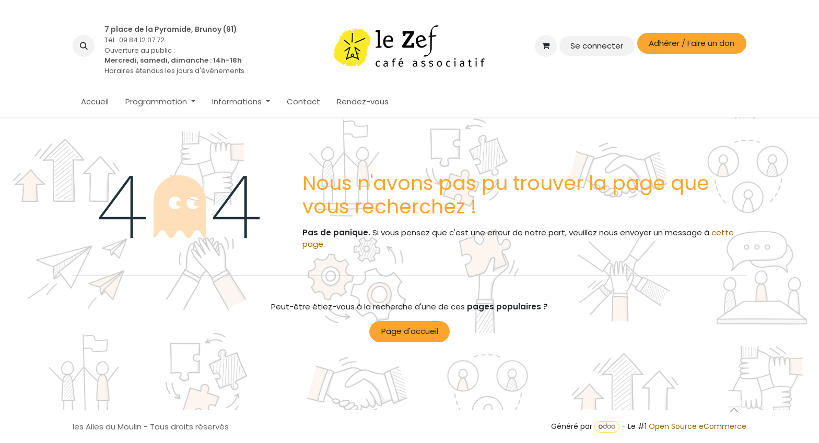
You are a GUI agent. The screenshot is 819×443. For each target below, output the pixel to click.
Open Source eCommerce (697, 426)
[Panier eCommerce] (546, 46)
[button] (84, 46)
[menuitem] (95, 102)
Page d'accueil (409, 331)
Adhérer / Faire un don (691, 43)
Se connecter (596, 45)
